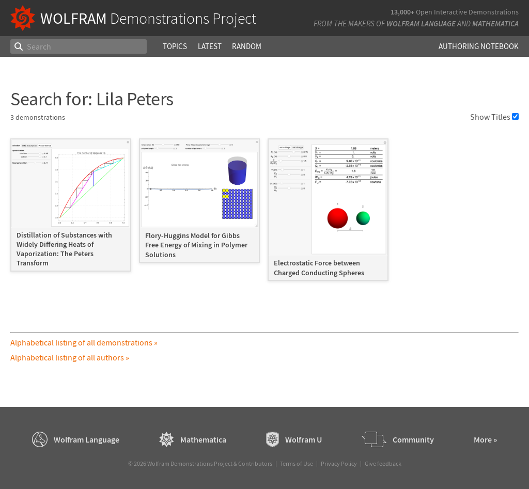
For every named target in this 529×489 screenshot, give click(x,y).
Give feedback (383, 463)
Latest (210, 46)
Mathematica (495, 23)
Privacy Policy (339, 463)
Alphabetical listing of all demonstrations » (84, 342)
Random (246, 46)
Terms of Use (296, 463)
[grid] (264, 214)
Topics (175, 46)
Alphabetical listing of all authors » (69, 357)
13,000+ (402, 12)
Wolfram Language (421, 23)
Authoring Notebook (479, 46)
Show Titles (494, 117)
